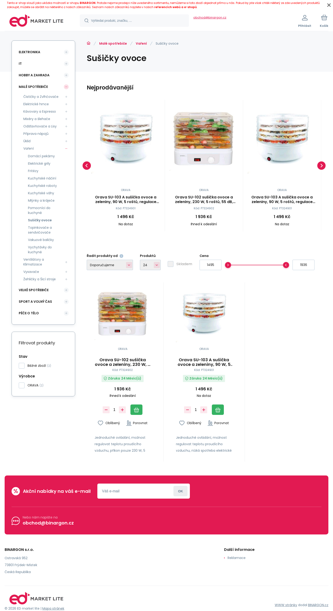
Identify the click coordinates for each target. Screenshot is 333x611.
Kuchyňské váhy (41, 193)
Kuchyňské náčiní (42, 178)
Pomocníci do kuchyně (39, 210)
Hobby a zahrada (34, 75)
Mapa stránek (53, 608)
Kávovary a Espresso (39, 111)
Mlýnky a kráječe (41, 200)
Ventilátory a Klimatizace (33, 262)
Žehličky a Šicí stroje (39, 279)
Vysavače (31, 271)
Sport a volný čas (35, 301)
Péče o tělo (29, 313)
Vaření (141, 43)
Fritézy (33, 171)
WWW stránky (286, 605)
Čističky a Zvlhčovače (41, 96)
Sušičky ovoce (40, 220)
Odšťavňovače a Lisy (40, 126)
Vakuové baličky (41, 240)
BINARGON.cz (318, 605)
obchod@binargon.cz (209, 17)
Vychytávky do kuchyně (40, 249)
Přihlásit (180, 491)
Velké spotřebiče (34, 290)
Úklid (27, 141)
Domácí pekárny (41, 156)
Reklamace (237, 557)
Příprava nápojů (36, 133)
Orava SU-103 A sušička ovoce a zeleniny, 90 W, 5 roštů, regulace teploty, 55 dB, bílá (125, 199)
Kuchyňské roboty (42, 185)
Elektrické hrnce (36, 104)
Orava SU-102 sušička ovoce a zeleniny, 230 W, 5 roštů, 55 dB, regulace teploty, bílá (204, 199)
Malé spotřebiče (113, 43)
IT (20, 63)
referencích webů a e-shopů (175, 7)
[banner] (36, 21)
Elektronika (29, 52)
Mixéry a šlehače (36, 119)
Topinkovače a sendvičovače (40, 230)
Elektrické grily (39, 163)
